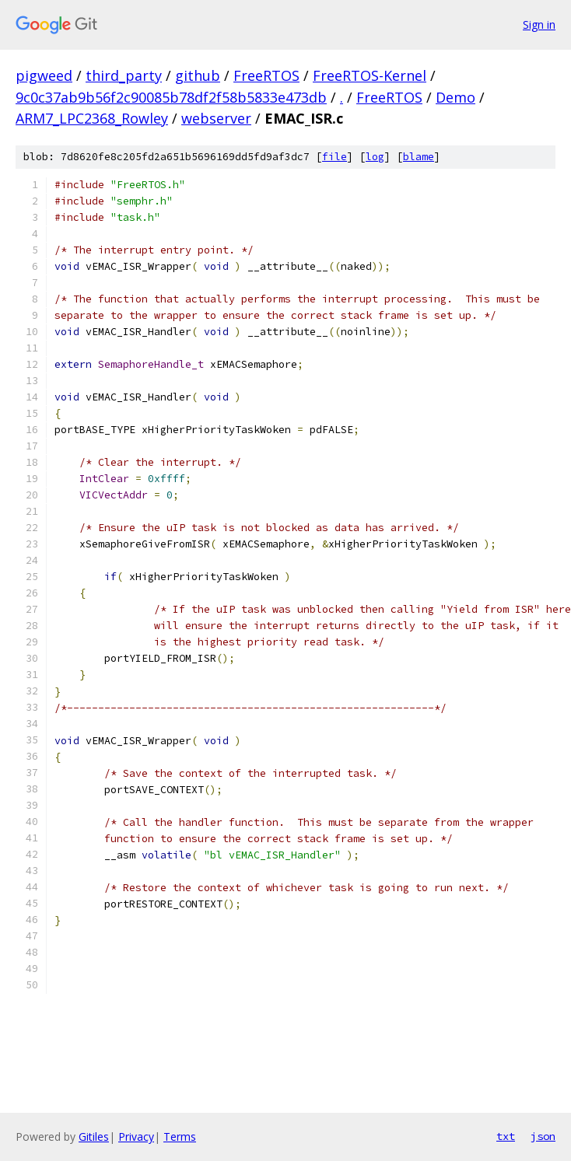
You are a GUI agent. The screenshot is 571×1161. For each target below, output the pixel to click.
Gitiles (94, 1136)
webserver (216, 118)
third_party (124, 75)
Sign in (539, 24)
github (197, 75)
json (543, 1136)
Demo (455, 97)
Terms (179, 1136)
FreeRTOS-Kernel (369, 75)
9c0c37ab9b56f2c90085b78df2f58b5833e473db (171, 97)
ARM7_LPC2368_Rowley (92, 118)
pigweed (44, 75)
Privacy (136, 1136)
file (334, 156)
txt (505, 1136)
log (375, 156)
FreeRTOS (266, 75)
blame (418, 156)
